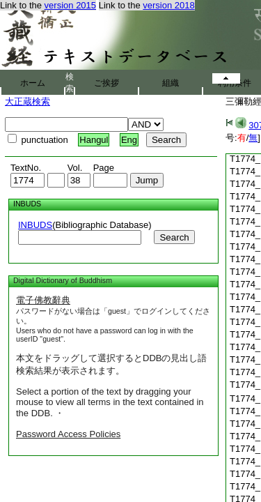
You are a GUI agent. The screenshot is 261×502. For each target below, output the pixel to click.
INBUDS (35, 225)
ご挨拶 (106, 83)
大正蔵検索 (27, 101)
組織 (170, 83)
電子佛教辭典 (43, 300)
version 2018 (168, 5)
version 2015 (70, 5)
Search (174, 237)
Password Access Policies (68, 434)
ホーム (32, 83)
